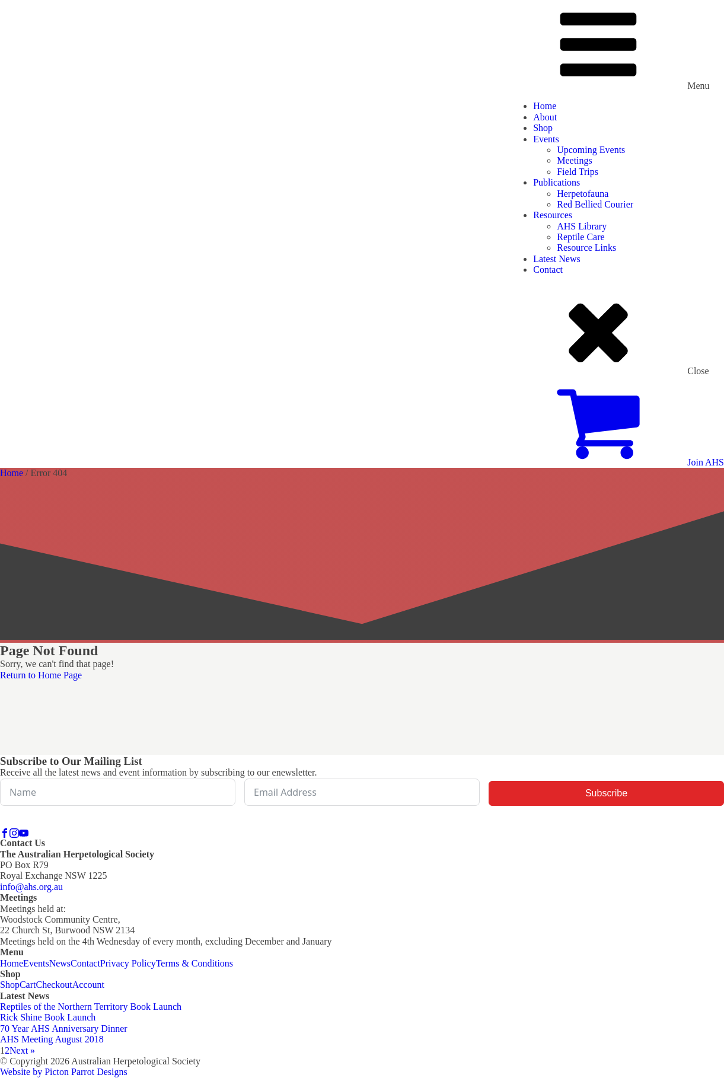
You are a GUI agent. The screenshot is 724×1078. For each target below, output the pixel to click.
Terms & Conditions (194, 963)
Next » (22, 1050)
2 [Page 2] (7, 1050)
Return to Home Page (41, 675)
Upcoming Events (591, 150)
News (60, 963)
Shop (543, 128)
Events (546, 139)
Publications (556, 182)
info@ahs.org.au (31, 887)
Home (544, 106)
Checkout (54, 985)
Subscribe (606, 793)
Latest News (557, 259)
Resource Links (586, 248)
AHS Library (582, 226)
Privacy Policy (128, 963)
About (545, 117)
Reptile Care (580, 237)
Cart (28, 985)
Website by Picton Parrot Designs (63, 1072)
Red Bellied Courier (595, 204)
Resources (552, 215)
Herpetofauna (582, 194)
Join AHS (705, 462)
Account (88, 985)
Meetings (574, 160)
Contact (548, 269)
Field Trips (577, 172)
